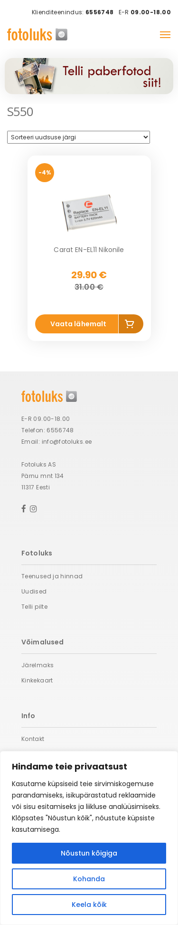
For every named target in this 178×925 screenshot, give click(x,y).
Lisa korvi (131, 325)
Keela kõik (89, 904)
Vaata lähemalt (78, 324)
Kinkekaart (37, 680)
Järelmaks (37, 665)
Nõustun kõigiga (89, 853)
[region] (89, 838)
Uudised (34, 591)
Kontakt (33, 739)
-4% (44, 172)
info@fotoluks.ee (67, 442)
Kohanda (89, 879)
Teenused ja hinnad (52, 576)
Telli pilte (34, 607)
